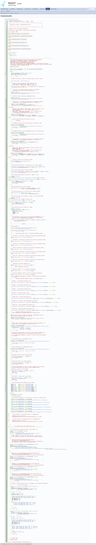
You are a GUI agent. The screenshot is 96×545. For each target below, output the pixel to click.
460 (6, 384)
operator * (21, 370)
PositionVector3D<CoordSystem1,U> (25, 446)
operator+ (12, 458)
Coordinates (22, 93)
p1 (31, 458)
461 (6, 385)
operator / (21, 377)
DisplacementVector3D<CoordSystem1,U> (22, 448)
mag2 (15, 390)
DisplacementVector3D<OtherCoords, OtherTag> (37, 402)
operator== (15, 227)
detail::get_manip (17, 496)
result (22, 327)
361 (6, 306)
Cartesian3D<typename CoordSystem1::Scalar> (42, 448)
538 (6, 446)
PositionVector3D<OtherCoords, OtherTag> (36, 400)
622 (6, 513)
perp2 (15, 391)
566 (6, 469)
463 (6, 387)
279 (6, 241)
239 (6, 209)
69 (6, 74)
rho (15, 389)
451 (6, 377)
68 (6, 73)
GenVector (16, 13)
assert (13, 181)
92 (6, 92)
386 (6, 326)
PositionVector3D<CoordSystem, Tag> (19, 166)
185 (6, 166)
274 (6, 237)
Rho (15, 265)
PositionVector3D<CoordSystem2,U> (25, 447)
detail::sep (28, 503)
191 (6, 171)
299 (6, 257)
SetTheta (30, 298)
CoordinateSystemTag (21, 74)
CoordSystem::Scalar (23, 73)
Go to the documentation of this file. (11, 19)
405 (6, 341)
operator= (22, 142)
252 (6, 219)
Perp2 (15, 274)
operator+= (22, 341)
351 (6, 298)
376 (6, 318)
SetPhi (30, 302)
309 (6, 265)
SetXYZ (13, 142)
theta (15, 387)
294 (6, 253)
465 (6, 388)
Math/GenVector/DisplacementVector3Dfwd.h (22, 36)
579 (6, 479)
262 (6, 227)
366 (6, 310)
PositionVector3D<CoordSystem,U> (23, 434)
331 (6, 282)
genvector (5, 13)
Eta (15, 261)
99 (6, 98)
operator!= (16, 230)
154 (6, 142)
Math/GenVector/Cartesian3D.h (19, 39)
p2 (31, 469)
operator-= (22, 349)
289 (6, 249)
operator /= (23, 362)
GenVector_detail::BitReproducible (23, 497)
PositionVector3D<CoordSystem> (17, 432)
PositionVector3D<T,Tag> (32, 92)
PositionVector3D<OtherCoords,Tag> (31, 126)
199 (6, 177)
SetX (29, 282)
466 (6, 389)
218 (6, 192)
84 (6, 86)
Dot (15, 318)
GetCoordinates (16, 188)
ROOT (14, 54)
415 (6, 349)
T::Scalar (17, 493)
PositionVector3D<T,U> (23, 489)
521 (6, 433)
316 (6, 270)
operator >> (14, 513)
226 (6, 199)
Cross (20, 326)
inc (9, 13)
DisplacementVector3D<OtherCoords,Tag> (32, 134)
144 (6, 134)
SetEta (30, 310)
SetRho (30, 306)
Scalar (30, 73)
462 (6, 386)
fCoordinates (24, 81)
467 (6, 390)
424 (6, 356)
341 (6, 290)
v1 (35, 446)
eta (15, 388)
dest (25, 192)
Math (12, 13)
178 (6, 161)
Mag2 (15, 270)
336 (6, 286)
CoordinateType (24, 73)
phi (15, 388)
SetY (29, 286)
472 (6, 394)
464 (6, 388)
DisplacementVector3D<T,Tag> (33, 98)
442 (6, 370)
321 (6, 274)
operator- (12, 446)
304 (6, 261)
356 (6, 302)
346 (6, 294)
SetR (29, 294)
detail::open (28, 502)
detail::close (29, 504)
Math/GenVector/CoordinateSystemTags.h (22, 49)
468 (6, 391)
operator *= (23, 356)
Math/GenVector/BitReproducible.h (20, 46)
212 (6, 188)
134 (6, 126)
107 (6, 104)
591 (6, 488)
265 (6, 230)
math (1, 13)
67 (6, 73)
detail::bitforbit (28, 496)
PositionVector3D (17, 69)
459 (6, 384)
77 (6, 81)
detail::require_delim (17, 526)
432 (6, 362)
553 (6, 458)
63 (6, 69)
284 (6, 245)
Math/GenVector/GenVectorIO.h (19, 42)
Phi (15, 257)
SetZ (29, 290)
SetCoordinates (31, 166)
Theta (15, 253)
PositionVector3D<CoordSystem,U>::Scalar (30, 433)
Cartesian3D (21, 105)
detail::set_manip (16, 496)
